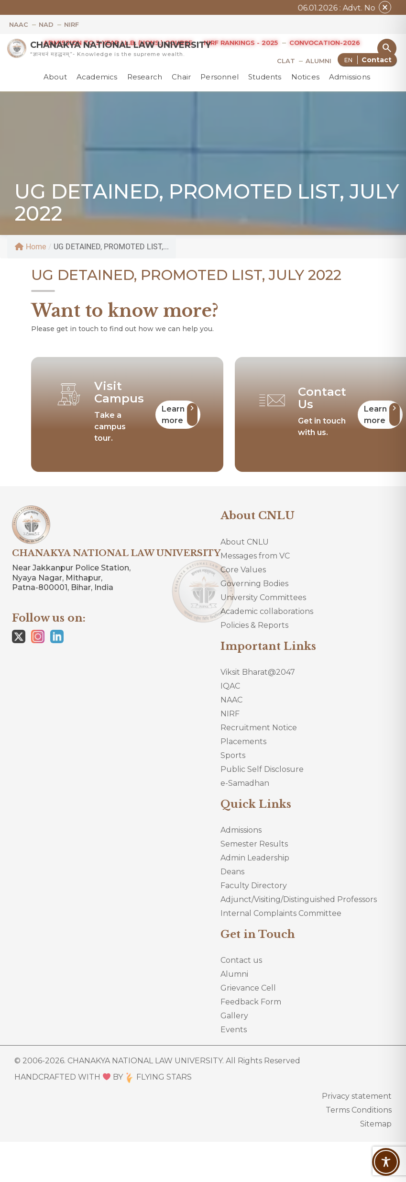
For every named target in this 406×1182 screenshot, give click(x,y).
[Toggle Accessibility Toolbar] (386, 1162)
